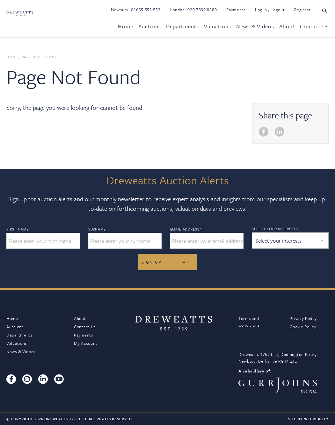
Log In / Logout (270, 9)
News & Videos (255, 26)
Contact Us (314, 26)
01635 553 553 (145, 9)
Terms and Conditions (248, 321)
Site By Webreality (308, 418)
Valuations (217, 26)
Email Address (186, 229)
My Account (85, 343)
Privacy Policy (303, 318)
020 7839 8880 (202, 9)
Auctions (149, 26)
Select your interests (275, 228)
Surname (97, 229)
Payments (235, 9)
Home (125, 26)
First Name (17, 229)
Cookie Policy (303, 326)
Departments (182, 26)
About (287, 26)
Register (302, 9)
